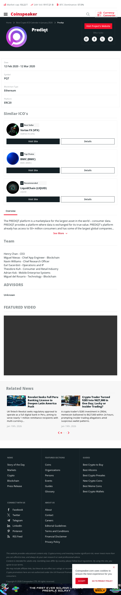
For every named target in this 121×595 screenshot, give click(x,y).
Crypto (10, 475)
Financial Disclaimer (56, 536)
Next (69, 433)
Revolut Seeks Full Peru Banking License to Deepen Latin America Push (43, 401)
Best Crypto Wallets (93, 491)
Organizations (52, 470)
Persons (49, 475)
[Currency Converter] (106, 14)
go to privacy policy (102, 581)
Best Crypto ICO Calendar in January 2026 (34, 22)
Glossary (50, 491)
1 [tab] (61, 432)
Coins (48, 464)
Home (9, 22)
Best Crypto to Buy (93, 464)
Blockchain (13, 480)
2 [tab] (64, 432)
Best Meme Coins (92, 486)
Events (48, 480)
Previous (58, 433)
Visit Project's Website (98, 26)
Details (88, 141)
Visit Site (33, 141)
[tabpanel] (33, 412)
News (10, 457)
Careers (49, 520)
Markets (11, 470)
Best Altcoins (90, 470)
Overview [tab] (10, 210)
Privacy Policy (52, 541)
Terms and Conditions (57, 531)
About (48, 509)
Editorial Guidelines (55, 525)
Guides (49, 486)
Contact (49, 515)
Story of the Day (16, 464)
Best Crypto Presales (94, 475)
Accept (81, 581)
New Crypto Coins (92, 480)
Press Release (14, 486)
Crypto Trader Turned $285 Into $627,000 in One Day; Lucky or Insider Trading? (96, 401)
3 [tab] (66, 432)
